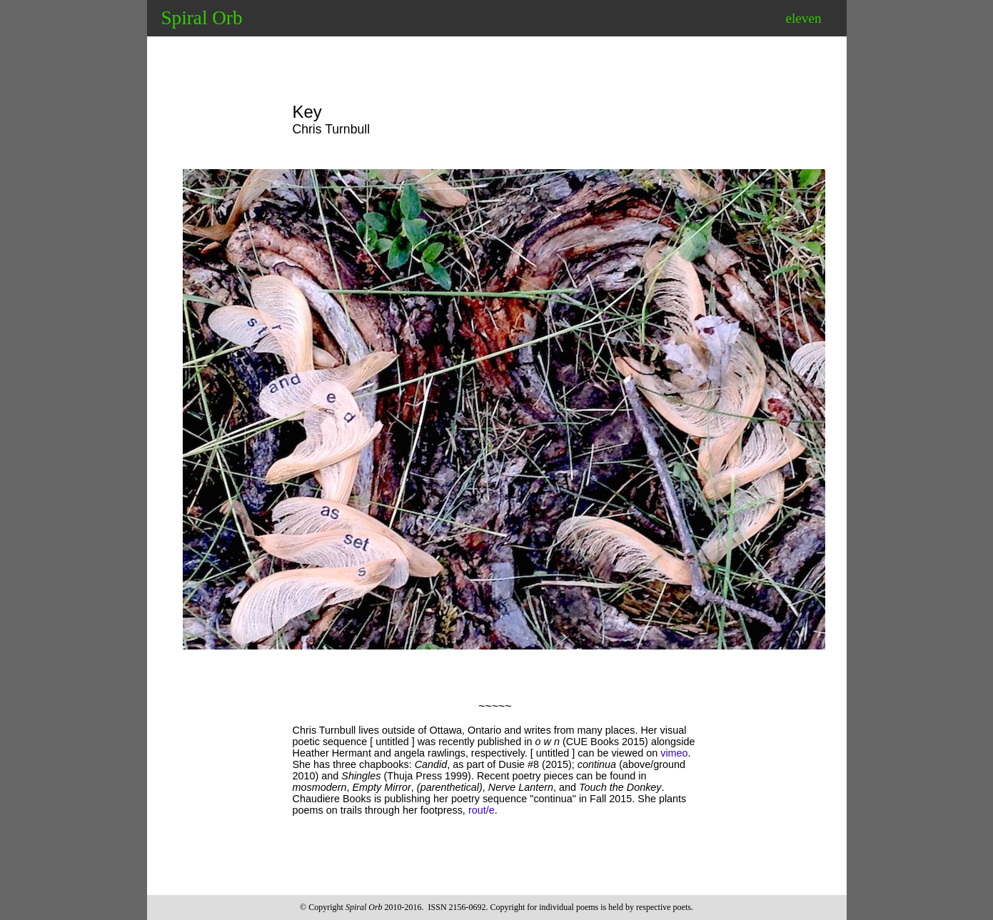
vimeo (673, 753)
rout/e (481, 810)
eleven (803, 18)
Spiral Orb (202, 18)
